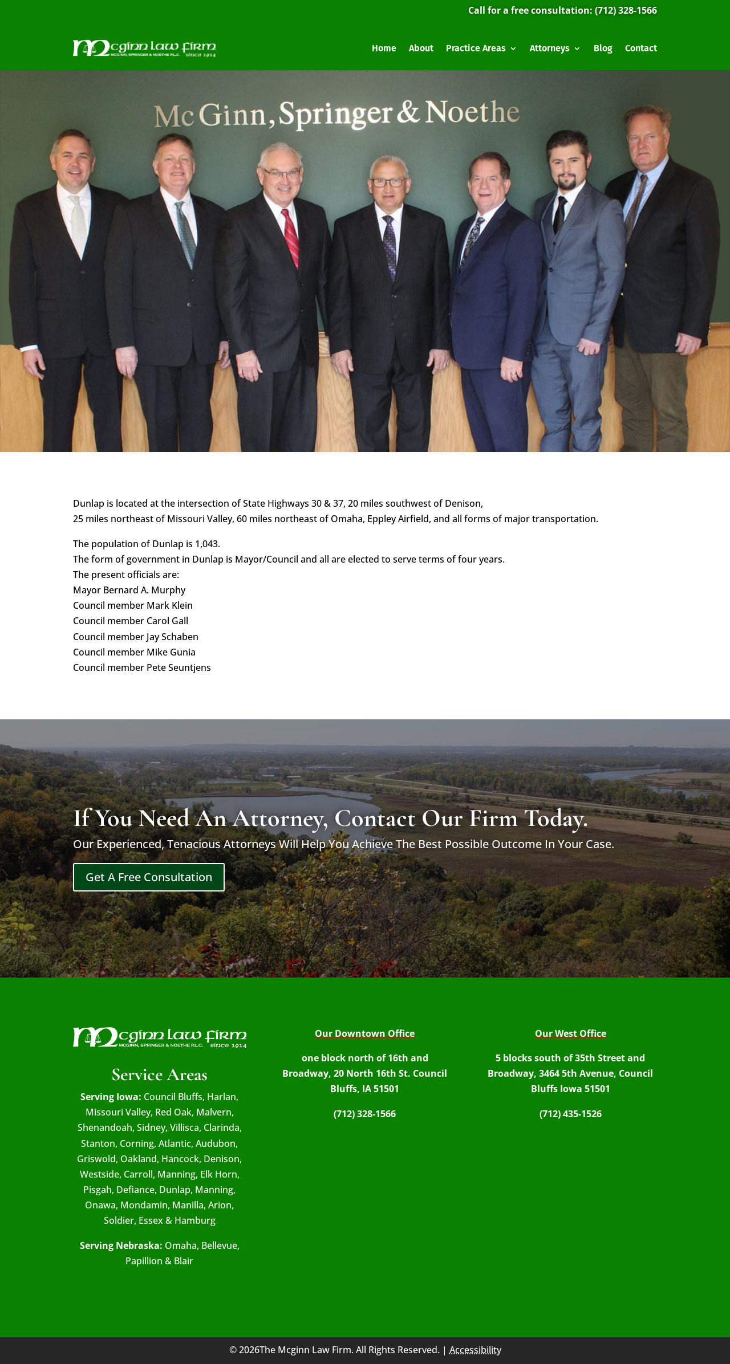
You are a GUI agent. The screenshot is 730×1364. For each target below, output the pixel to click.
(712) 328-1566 (626, 10)
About (421, 48)
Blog (603, 48)
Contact (641, 48)
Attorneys (550, 48)
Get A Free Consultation (149, 877)
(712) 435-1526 (571, 1114)
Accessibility (475, 1349)
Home (384, 48)
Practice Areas (476, 48)
